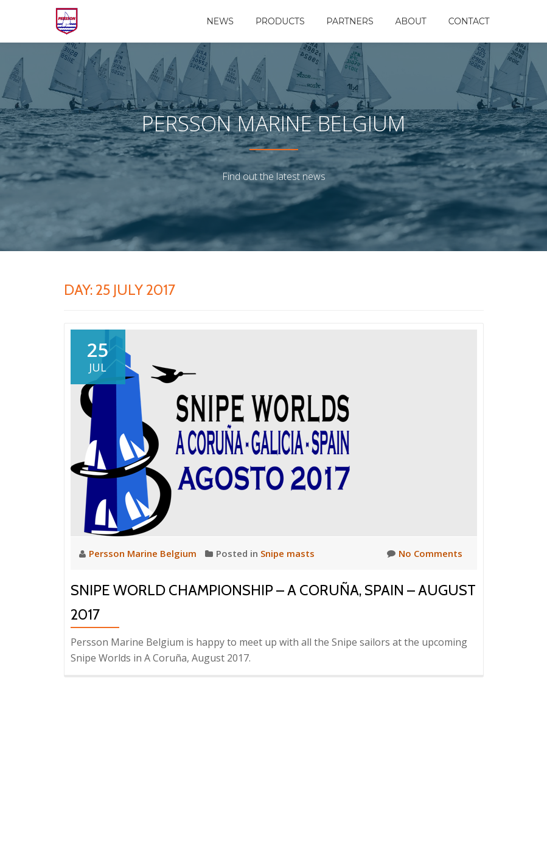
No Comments (424, 553)
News (220, 21)
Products (280, 21)
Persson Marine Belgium (144, 553)
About (411, 21)
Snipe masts (287, 553)
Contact (469, 21)
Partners (350, 21)
